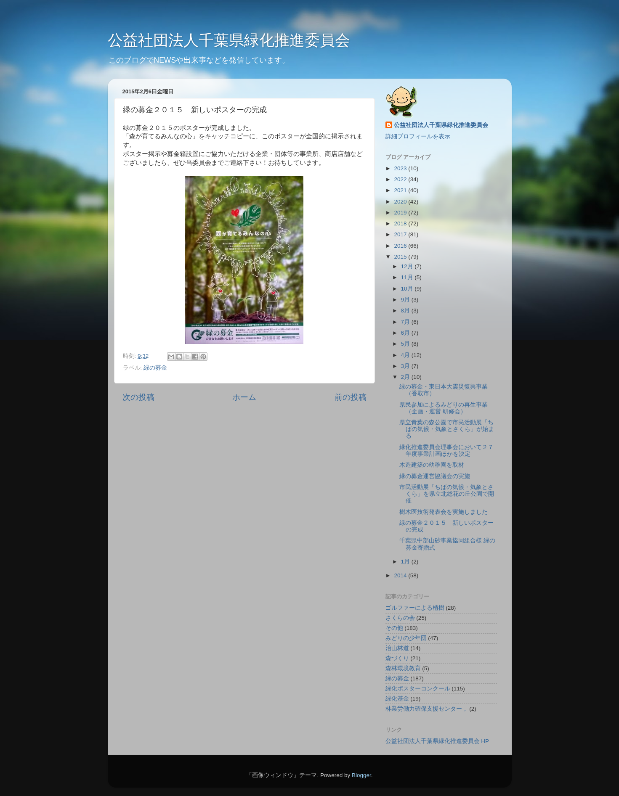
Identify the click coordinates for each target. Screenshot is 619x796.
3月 (406, 366)
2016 (401, 246)
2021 (401, 190)
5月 (406, 344)
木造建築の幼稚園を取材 (431, 465)
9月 (406, 299)
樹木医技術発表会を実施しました (443, 512)
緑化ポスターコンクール (417, 688)
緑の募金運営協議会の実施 (434, 476)
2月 (406, 377)
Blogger (361, 775)
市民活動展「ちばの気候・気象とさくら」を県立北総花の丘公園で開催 (446, 494)
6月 (406, 333)
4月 (406, 355)
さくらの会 (400, 618)
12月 (408, 266)
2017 (401, 234)
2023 (401, 168)
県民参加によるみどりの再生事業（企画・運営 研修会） (443, 408)
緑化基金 (397, 699)
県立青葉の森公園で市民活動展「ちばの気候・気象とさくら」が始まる (446, 429)
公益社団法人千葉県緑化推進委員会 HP (437, 741)
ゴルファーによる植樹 (414, 608)
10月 (408, 289)
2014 (401, 575)
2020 (401, 201)
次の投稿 (138, 397)
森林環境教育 (403, 668)
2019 (401, 212)
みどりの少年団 (406, 638)
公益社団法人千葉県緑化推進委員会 (229, 40)
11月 (408, 277)
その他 (394, 628)
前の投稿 (351, 397)
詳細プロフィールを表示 (417, 136)
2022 (401, 179)
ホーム (244, 397)
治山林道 (397, 648)
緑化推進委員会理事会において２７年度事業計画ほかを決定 (446, 450)
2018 (401, 223)
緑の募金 (155, 368)
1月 (406, 561)
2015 (401, 257)
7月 (406, 322)
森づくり (397, 658)
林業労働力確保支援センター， (426, 709)
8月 (406, 310)
